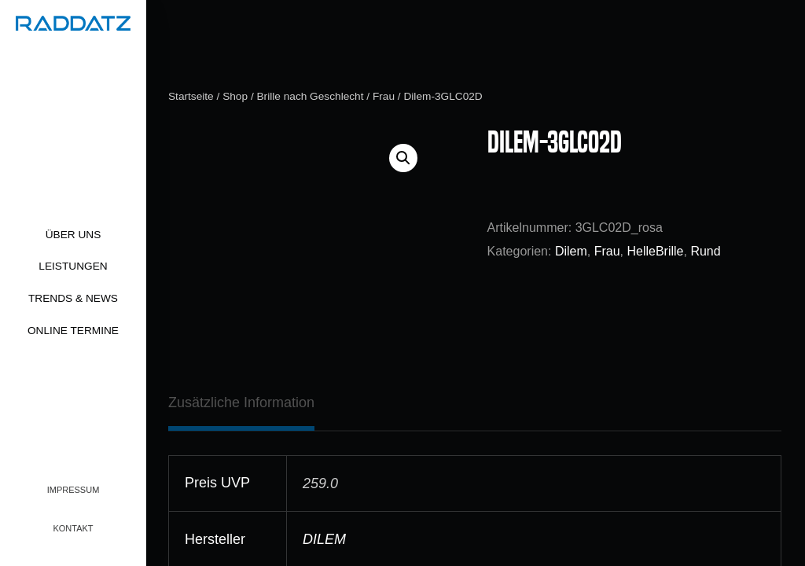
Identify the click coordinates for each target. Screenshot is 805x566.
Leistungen (73, 266)
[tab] (241, 402)
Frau (384, 96)
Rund (705, 251)
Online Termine (73, 330)
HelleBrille (655, 251)
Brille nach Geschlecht (309, 96)
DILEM (324, 539)
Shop (235, 96)
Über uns (73, 235)
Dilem (571, 251)
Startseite (191, 96)
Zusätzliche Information (241, 402)
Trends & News (73, 298)
